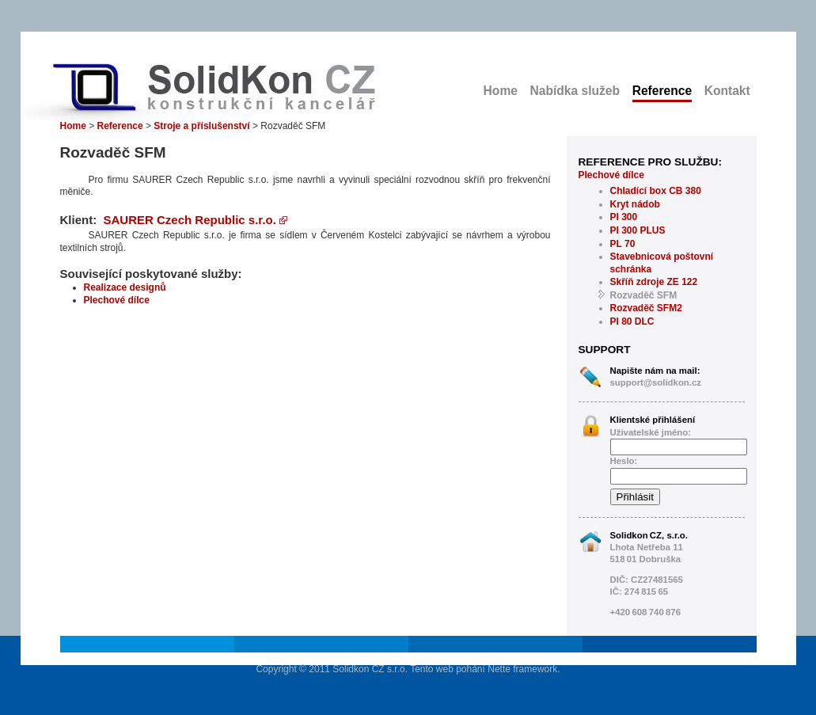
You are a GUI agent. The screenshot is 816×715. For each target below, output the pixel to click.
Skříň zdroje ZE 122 (654, 281)
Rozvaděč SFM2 (646, 308)
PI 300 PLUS (638, 230)
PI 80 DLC (632, 321)
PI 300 (624, 216)
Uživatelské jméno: (651, 432)
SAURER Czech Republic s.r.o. (196, 219)
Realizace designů (125, 287)
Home (501, 90)
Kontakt (727, 90)
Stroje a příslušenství (201, 125)
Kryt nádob (635, 204)
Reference (662, 90)
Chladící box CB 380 (655, 190)
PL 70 (623, 243)
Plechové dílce (611, 175)
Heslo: (624, 461)
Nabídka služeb (575, 90)
